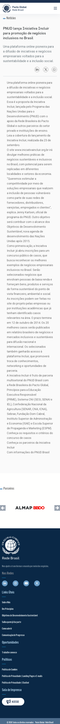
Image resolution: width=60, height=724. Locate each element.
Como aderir (7, 628)
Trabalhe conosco (9, 652)
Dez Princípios (8, 608)
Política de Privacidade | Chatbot (15, 682)
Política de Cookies (9, 669)
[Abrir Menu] (55, 8)
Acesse (12, 702)
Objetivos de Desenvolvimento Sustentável (20, 615)
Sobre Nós (6, 602)
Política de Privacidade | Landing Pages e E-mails (22, 675)
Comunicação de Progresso (13, 634)
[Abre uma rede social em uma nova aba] (5, 583)
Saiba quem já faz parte (11, 621)
